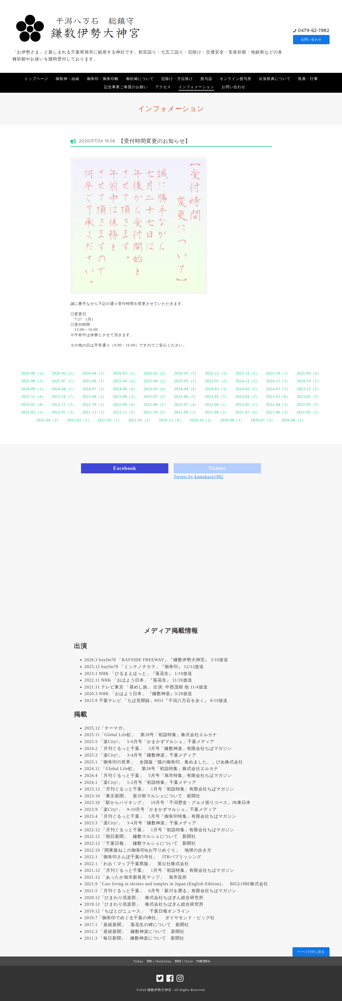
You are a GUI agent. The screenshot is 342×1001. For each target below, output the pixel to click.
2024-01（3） (278, 389)
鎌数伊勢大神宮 (159, 990)
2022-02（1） (33, 412)
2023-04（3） (247, 397)
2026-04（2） (94, 373)
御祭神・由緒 (67, 79)
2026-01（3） (186, 373)
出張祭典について (275, 79)
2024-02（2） (247, 389)
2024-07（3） (94, 389)
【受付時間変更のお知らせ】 (154, 141)
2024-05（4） (155, 389)
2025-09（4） (308, 373)
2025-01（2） (217, 381)
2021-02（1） (110, 420)
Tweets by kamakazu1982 (198, 476)
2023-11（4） (33, 397)
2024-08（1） (64, 389)
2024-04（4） (186, 389)
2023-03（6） (278, 397)
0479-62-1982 (314, 30)
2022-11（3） (64, 405)
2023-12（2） (309, 389)
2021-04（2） (48, 420)
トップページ (36, 79)
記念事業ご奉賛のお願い (126, 87)
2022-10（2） (94, 405)
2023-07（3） (155, 397)
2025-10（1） (278, 373)
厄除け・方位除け (177, 79)
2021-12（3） (94, 412)
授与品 (206, 79)
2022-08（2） (155, 405)
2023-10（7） (64, 397)
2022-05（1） (247, 405)
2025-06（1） (94, 381)
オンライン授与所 (235, 79)
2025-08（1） (33, 381)
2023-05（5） (217, 397)
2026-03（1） (125, 373)
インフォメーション (196, 87)
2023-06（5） (186, 397)
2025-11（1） (248, 373)
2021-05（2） (308, 412)
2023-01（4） (33, 405)
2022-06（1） (217, 405)
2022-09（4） (125, 405)
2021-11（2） (125, 412)
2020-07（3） (263, 420)
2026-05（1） (64, 373)
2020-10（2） (202, 420)
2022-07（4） (186, 405)
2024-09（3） (33, 389)
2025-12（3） (217, 373)
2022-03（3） (308, 405)
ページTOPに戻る (311, 952)
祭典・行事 (308, 79)
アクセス (163, 87)
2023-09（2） (94, 397)
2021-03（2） (79, 420)
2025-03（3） (186, 381)
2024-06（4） (125, 389)
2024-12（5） (248, 381)
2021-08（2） (217, 412)
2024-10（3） (308, 381)
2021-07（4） (247, 412)
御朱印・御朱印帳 (103, 79)
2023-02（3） (308, 397)
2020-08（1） (232, 420)
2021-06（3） (278, 412)
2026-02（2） (156, 373)
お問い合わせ (311, 39)
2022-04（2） (278, 405)
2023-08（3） (125, 397)
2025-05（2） (125, 381)
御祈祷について (140, 79)
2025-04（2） (156, 381)
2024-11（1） (278, 381)
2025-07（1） (64, 381)
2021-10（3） (155, 412)
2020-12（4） (171, 420)
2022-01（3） (64, 412)
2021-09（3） (186, 412)
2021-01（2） (140, 420)
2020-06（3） (293, 420)
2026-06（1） (33, 373)
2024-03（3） (217, 389)
